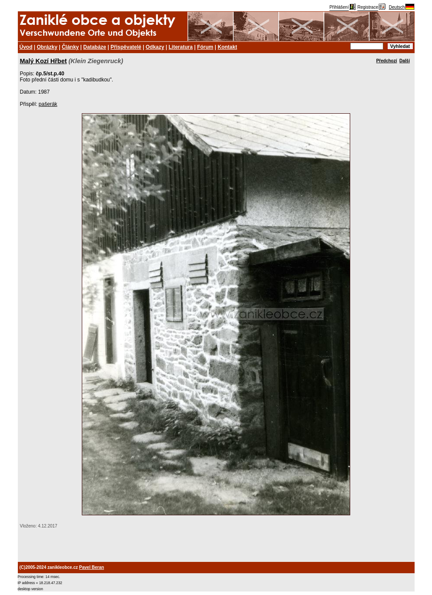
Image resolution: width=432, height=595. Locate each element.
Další (404, 60)
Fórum (205, 47)
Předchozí (386, 60)
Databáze (94, 47)
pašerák (48, 104)
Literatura (181, 47)
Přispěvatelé (126, 47)
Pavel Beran (91, 567)
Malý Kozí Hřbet (43, 60)
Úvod (26, 47)
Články (70, 47)
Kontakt (227, 47)
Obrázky (47, 47)
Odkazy (155, 47)
